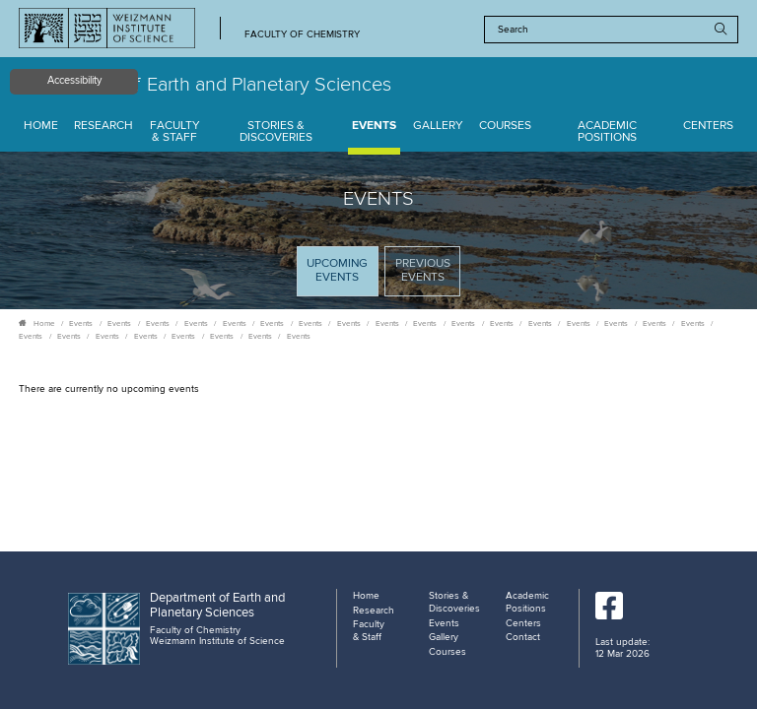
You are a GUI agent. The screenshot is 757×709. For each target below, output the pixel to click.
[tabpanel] (378, 390)
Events (374, 126)
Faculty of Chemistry (302, 35)
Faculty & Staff (175, 132)
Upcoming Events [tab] (342, 276)
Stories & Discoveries (276, 132)
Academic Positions (607, 132)
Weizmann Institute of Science (217, 641)
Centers (708, 126)
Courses (505, 126)
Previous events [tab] (422, 271)
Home (41, 126)
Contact (523, 637)
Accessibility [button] (74, 81)
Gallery (438, 126)
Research (103, 126)
